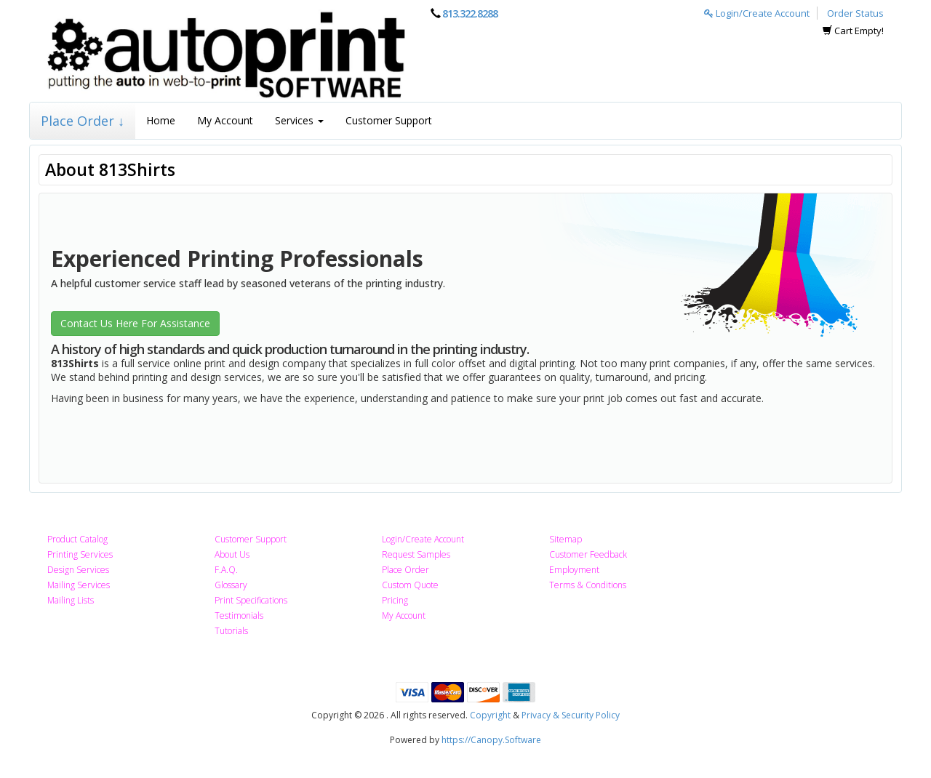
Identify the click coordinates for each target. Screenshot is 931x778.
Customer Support (388, 120)
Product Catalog (77, 539)
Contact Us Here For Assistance (135, 323)
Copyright (490, 715)
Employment (574, 570)
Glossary (231, 585)
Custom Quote (410, 585)
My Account (225, 120)
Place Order (405, 570)
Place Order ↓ (82, 120)
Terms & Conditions (587, 585)
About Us (232, 554)
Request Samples (416, 554)
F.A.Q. (226, 570)
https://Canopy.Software (491, 740)
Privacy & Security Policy (571, 715)
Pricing (395, 600)
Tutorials (231, 631)
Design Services (78, 570)
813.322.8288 (470, 13)
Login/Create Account (757, 13)
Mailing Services (78, 585)
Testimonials (239, 615)
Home (160, 120)
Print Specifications (251, 600)
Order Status (855, 13)
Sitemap (565, 539)
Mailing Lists (70, 600)
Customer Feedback (588, 554)
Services (299, 120)
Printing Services (80, 554)
